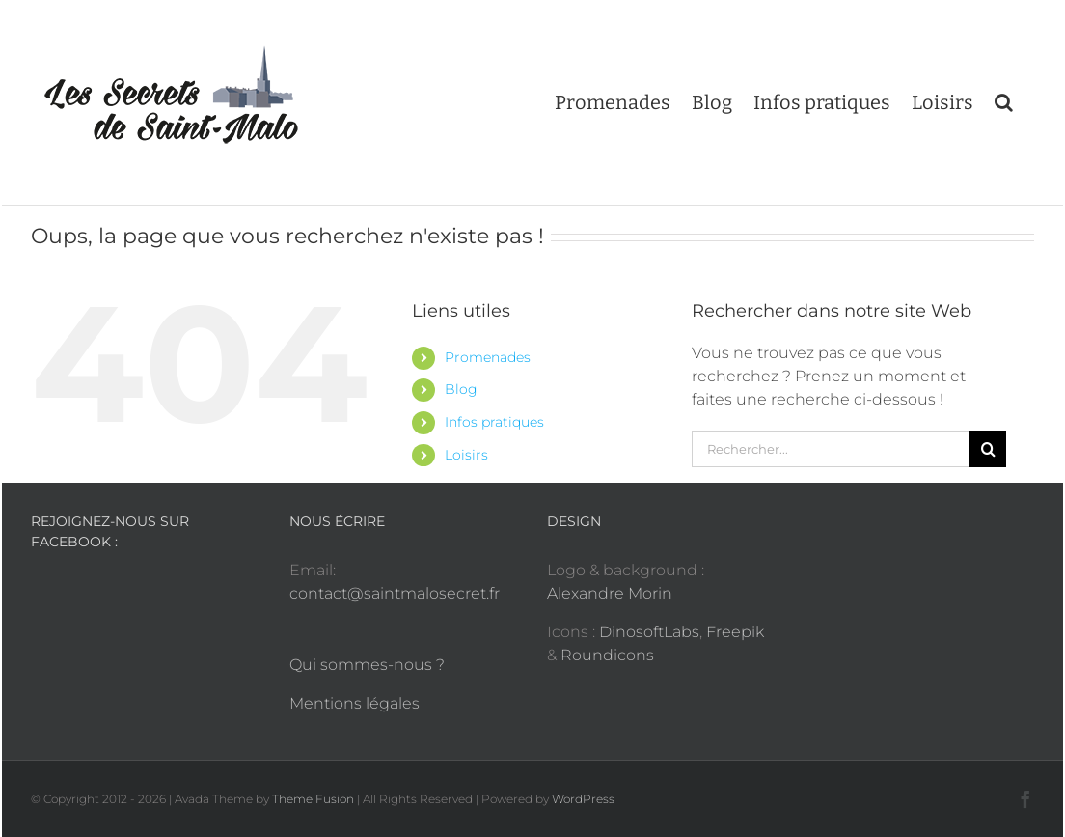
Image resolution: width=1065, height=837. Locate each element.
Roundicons (607, 655)
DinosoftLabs (649, 632)
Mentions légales (354, 703)
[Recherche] (987, 449)
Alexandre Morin (609, 593)
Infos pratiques (494, 422)
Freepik (735, 632)
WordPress (583, 799)
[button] (1004, 102)
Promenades (488, 357)
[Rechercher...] (831, 449)
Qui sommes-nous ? (367, 665)
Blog (461, 389)
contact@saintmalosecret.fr (394, 593)
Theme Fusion (313, 799)
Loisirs (466, 454)
